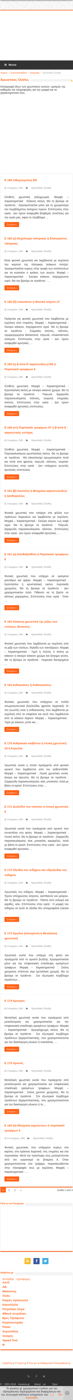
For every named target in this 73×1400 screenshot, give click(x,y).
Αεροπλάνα (10, 1331)
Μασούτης (9, 1291)
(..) (51, 1394)
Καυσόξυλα (10, 1304)
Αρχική (3, 72)
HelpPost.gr (9, 1363)
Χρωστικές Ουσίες (41, 187)
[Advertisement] (37, 35)
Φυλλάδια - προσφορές (16, 1279)
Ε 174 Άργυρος (14, 1000)
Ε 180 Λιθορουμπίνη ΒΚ (20, 180)
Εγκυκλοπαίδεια (18, 72)
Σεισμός (7, 1335)
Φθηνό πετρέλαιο (14, 1313)
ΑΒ (4, 1286)
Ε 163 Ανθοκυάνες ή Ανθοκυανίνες (27, 685)
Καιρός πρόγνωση (15, 1300)
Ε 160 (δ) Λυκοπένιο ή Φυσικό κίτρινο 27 (32, 301)
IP (3, 1344)
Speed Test (10, 1340)
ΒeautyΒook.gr (62, 1363)
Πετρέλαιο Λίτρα (13, 1309)
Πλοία (6, 1327)
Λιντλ (6, 1282)
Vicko (6, 1295)
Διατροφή (34, 72)
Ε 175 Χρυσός (14, 1063)
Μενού (10, 64)
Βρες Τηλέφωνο (13, 1318)
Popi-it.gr (21, 1363)
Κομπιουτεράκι (12, 1322)
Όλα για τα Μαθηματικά (41, 1363)
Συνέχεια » (12, 224)
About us (40, 1384)
